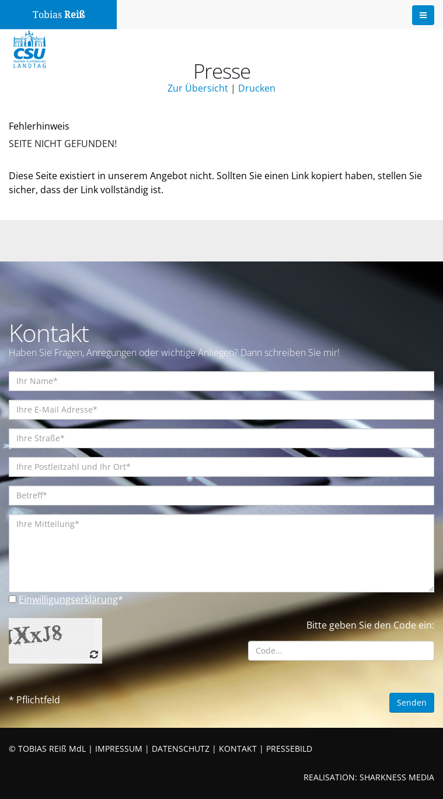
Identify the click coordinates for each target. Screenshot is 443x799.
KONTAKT (238, 748)
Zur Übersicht (198, 88)
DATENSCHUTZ (181, 748)
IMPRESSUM (118, 748)
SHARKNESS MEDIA (397, 777)
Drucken (256, 88)
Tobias (59, 14)
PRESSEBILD (289, 748)
